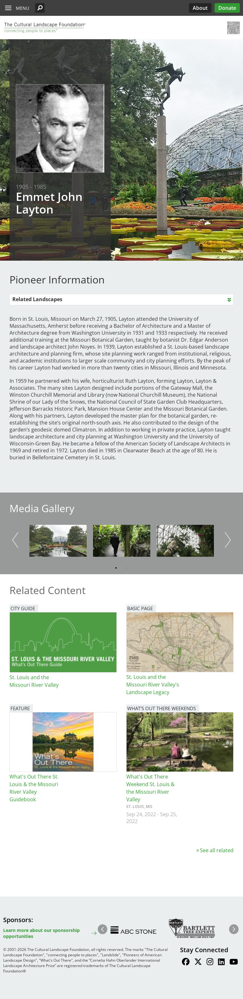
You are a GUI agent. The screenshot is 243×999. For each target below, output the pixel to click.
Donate (227, 7)
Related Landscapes (37, 299)
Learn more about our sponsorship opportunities (41, 933)
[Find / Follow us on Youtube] (233, 962)
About (200, 7)
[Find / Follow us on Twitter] (198, 962)
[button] (40, 8)
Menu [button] (22, 8)
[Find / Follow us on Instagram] (210, 962)
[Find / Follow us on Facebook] (186, 962)
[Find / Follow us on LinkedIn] (221, 962)
